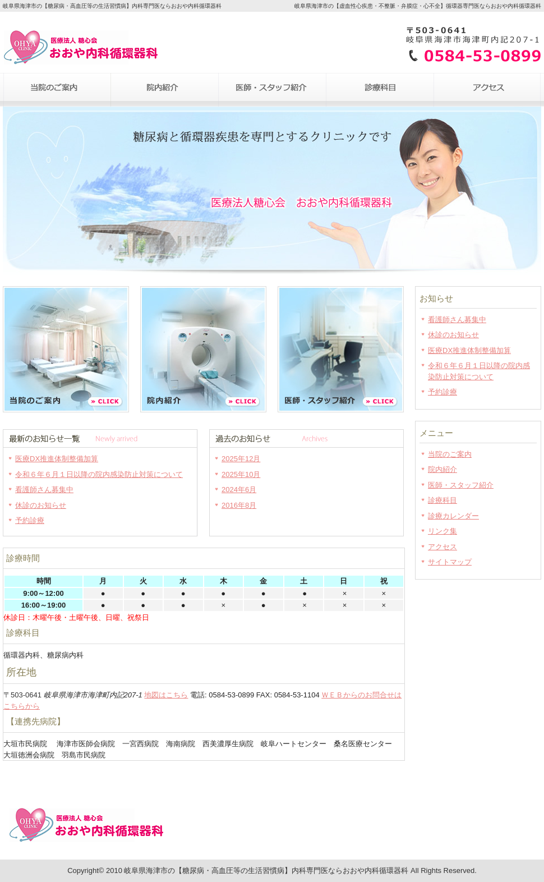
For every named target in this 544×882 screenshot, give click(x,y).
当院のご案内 (56, 90)
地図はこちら (166, 695)
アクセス (487, 90)
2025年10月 (241, 474)
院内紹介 (164, 90)
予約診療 (29, 520)
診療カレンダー (453, 516)
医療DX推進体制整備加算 (56, 458)
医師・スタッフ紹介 (272, 90)
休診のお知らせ (40, 505)
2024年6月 (239, 489)
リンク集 (442, 531)
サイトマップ (450, 562)
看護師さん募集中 (44, 489)
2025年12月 (241, 458)
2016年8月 (239, 505)
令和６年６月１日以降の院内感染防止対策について (99, 474)
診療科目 (380, 90)
